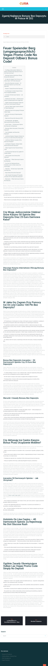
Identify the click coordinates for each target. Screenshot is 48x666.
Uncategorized (6, 33)
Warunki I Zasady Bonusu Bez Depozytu (14, 88)
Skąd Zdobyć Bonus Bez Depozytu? (13, 172)
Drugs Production (6, 660)
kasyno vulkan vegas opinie (14, 495)
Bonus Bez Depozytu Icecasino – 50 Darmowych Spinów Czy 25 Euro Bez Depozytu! (12, 85)
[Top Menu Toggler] (3, 9)
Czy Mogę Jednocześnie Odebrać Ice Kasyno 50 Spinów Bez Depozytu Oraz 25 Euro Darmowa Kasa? (13, 71)
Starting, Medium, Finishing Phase (9, 656)
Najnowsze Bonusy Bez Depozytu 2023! (14, 118)
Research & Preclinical (7, 654)
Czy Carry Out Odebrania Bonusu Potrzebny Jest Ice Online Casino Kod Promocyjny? (12, 165)
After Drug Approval (6, 658)
